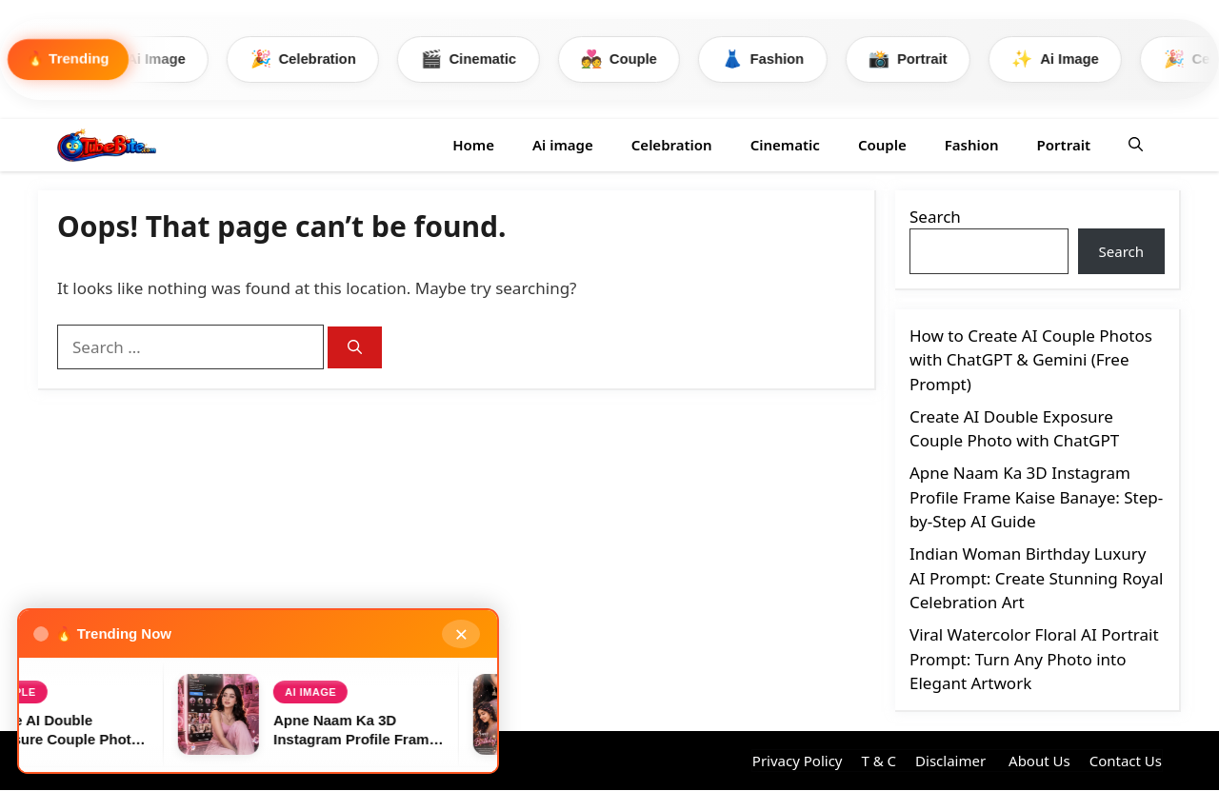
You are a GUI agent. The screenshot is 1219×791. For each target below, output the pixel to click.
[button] (1135, 145)
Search (935, 216)
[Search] (355, 347)
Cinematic (486, 59)
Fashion (787, 59)
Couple (639, 59)
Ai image (562, 144)
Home (473, 144)
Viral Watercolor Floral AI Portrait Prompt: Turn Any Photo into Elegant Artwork (1034, 659)
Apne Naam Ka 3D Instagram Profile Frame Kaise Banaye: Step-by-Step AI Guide (1036, 498)
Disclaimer (950, 760)
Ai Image (154, 59)
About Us (1037, 760)
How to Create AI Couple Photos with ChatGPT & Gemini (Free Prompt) (1030, 360)
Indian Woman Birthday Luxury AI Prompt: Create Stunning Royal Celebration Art (1036, 579)
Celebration (317, 59)
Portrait (934, 59)
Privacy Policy (797, 760)
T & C (878, 760)
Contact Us (1125, 760)
